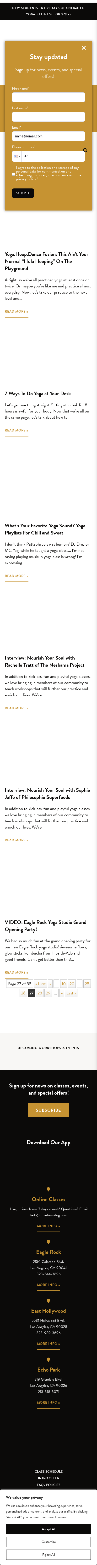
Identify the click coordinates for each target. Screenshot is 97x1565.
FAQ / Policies (48, 1484)
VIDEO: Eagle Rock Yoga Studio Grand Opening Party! (45, 925)
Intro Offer (48, 1478)
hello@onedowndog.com (48, 1215)
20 (72, 983)
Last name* (20, 108)
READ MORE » (16, 311)
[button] (16, 156)
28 (40, 993)
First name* (20, 88)
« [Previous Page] (50, 983)
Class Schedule (49, 1471)
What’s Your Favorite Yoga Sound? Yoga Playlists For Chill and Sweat (45, 529)
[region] (48, 1527)
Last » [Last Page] (71, 993)
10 (64, 983)
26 (23, 993)
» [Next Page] (62, 993)
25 (87, 983)
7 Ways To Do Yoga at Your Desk (38, 393)
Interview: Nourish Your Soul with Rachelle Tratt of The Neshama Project (45, 661)
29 (48, 993)
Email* (16, 127)
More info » (48, 1225)
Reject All (48, 1554)
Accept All (48, 1529)
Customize (49, 1541)
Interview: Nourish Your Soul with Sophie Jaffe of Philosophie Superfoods (47, 793)
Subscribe (48, 1110)
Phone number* (23, 147)
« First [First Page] (40, 983)
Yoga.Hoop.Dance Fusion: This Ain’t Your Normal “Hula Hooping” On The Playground (46, 261)
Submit (23, 193)
